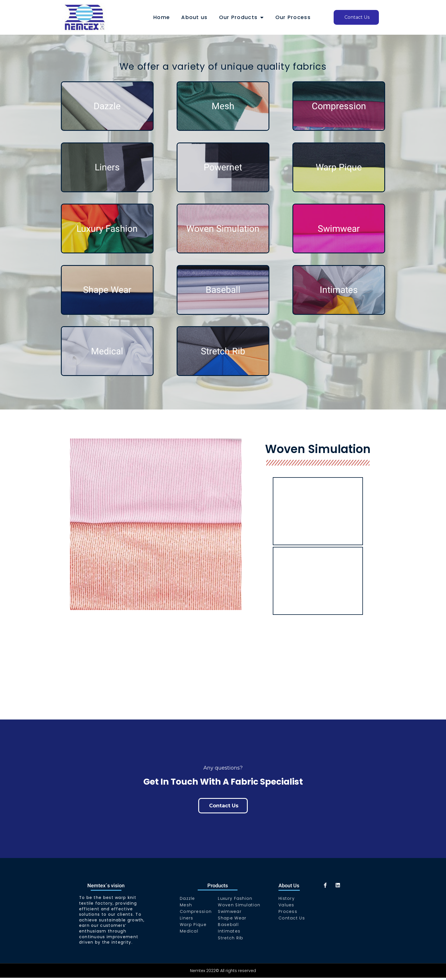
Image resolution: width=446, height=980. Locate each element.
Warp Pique (339, 167)
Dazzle (107, 106)
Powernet (223, 167)
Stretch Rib (223, 351)
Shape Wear (107, 289)
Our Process (293, 17)
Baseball (223, 289)
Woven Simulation (222, 228)
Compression (339, 106)
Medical (107, 351)
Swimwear (339, 228)
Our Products (241, 17)
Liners (107, 167)
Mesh (223, 106)
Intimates (339, 289)
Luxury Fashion (107, 228)
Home (161, 17)
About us (194, 17)
